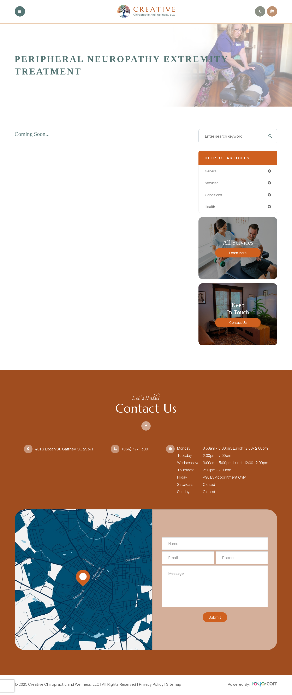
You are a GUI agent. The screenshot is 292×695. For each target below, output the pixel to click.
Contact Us (238, 324)
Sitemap (173, 685)
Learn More (238, 254)
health (211, 207)
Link (83, 581)
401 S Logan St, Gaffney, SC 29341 (64, 450)
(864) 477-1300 (135, 450)
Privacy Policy (151, 685)
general (212, 171)
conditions (215, 195)
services (212, 183)
